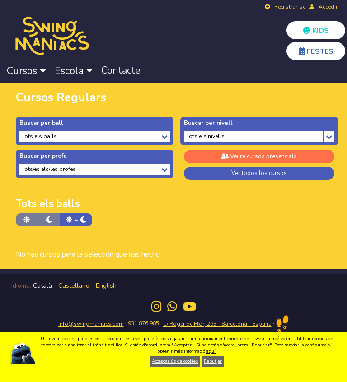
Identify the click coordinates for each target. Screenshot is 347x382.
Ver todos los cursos (259, 173)
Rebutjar (213, 361)
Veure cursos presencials (259, 156)
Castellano (73, 285)
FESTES (316, 51)
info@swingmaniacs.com (91, 324)
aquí (211, 351)
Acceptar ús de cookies (175, 361)
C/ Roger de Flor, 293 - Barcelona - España (217, 324)
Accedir (329, 6)
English (106, 285)
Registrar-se (290, 6)
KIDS (316, 31)
